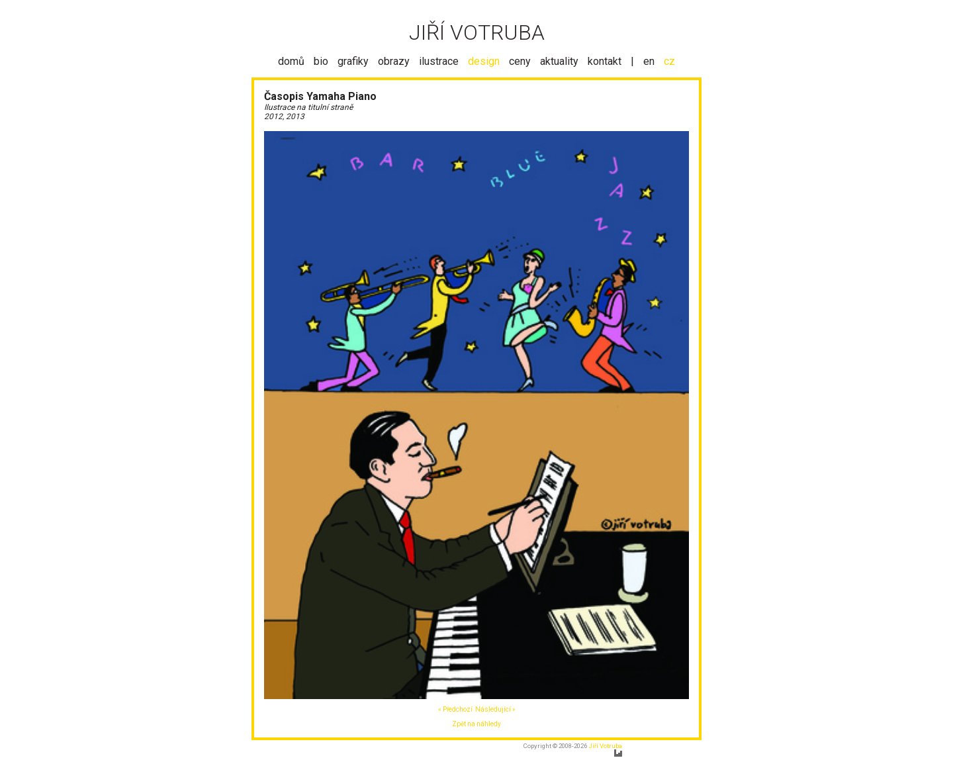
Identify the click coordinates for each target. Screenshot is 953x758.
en (649, 61)
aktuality (559, 61)
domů (291, 61)
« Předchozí (455, 709)
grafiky (353, 61)
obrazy (394, 61)
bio (321, 61)
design (484, 61)
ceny (520, 61)
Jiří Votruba (605, 745)
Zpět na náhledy (476, 724)
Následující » (495, 709)
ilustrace (439, 61)
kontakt (604, 61)
